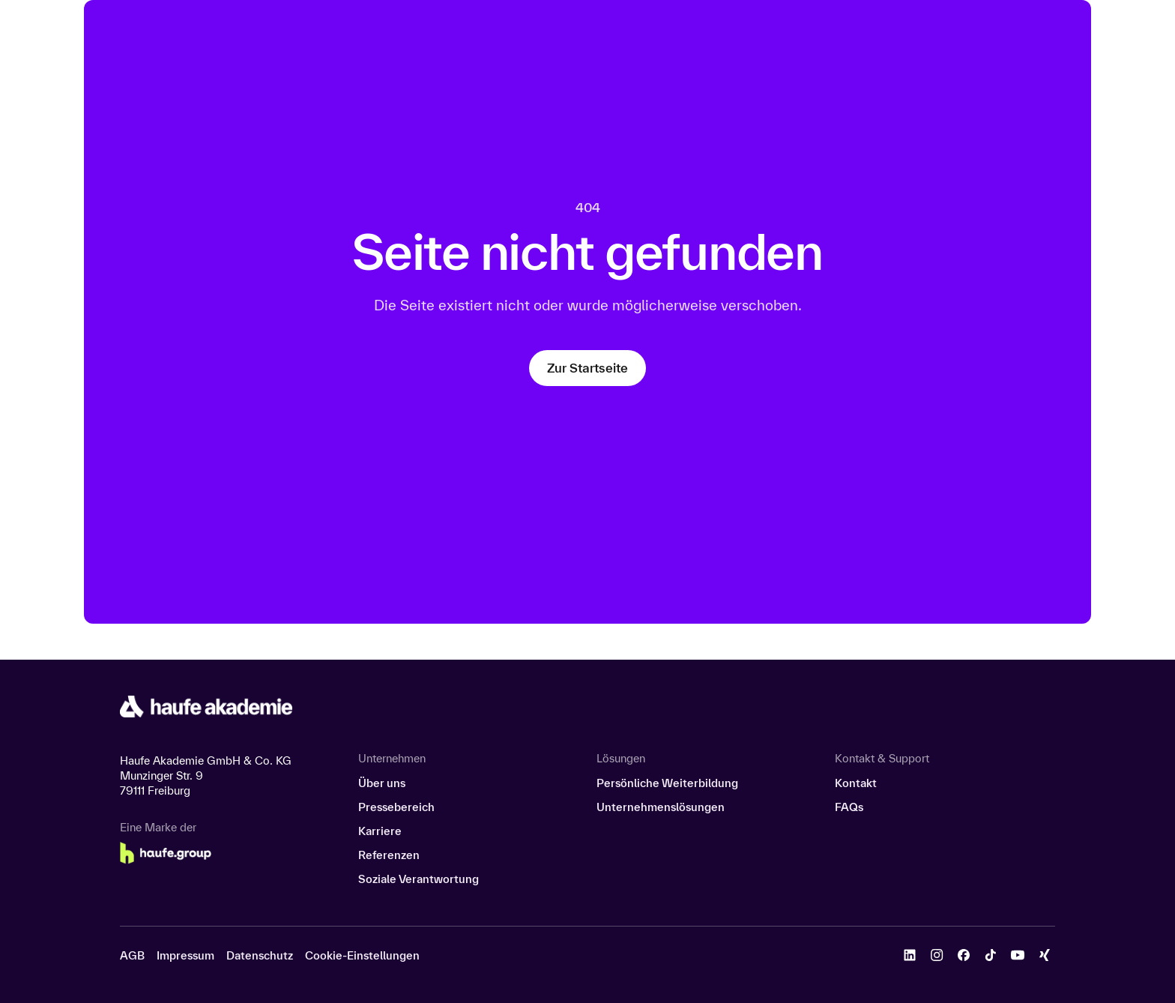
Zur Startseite (587, 368)
